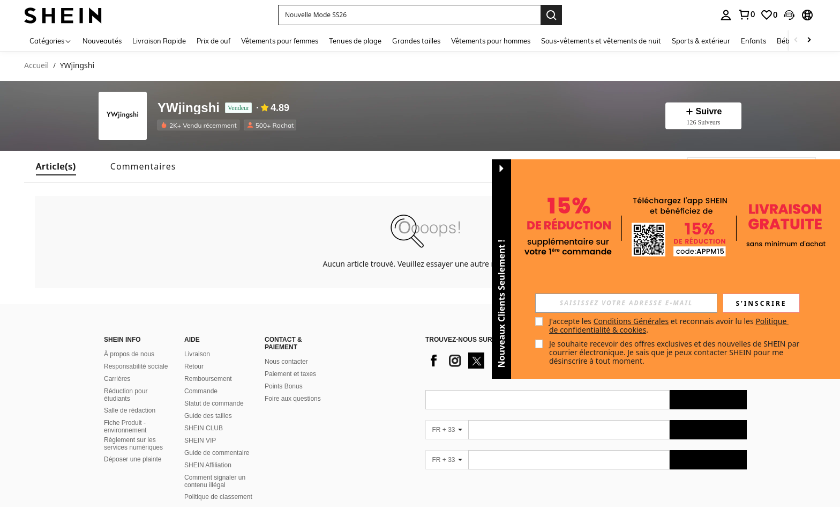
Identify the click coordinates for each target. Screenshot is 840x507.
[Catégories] (50, 40)
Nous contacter (286, 361)
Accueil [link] (36, 65)
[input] (626, 303)
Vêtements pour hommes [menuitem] (490, 40)
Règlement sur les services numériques (133, 443)
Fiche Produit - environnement (125, 426)
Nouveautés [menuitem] (102, 40)
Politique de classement (218, 497)
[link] (746, 14)
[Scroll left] (796, 40)
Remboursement (208, 379)
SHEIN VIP (200, 440)
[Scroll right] (809, 40)
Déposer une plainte (132, 459)
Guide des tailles (208, 416)
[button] (409, 15)
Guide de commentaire (216, 453)
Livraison (197, 354)
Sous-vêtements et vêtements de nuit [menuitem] (601, 40)
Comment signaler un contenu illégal (214, 481)
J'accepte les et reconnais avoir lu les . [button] (669, 325)
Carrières (117, 379)
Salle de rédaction (129, 410)
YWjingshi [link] (77, 65)
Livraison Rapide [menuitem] (159, 40)
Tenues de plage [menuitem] (355, 40)
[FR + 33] (446, 429)
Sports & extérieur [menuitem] (701, 40)
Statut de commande (214, 403)
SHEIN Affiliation (207, 465)
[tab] (56, 166)
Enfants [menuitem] (753, 40)
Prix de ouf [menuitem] (213, 40)
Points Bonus (284, 386)
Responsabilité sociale (136, 366)
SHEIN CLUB (203, 428)
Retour (194, 366)
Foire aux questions (293, 398)
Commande (201, 391)
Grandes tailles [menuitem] (416, 40)
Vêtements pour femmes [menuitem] (279, 40)
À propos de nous (129, 354)
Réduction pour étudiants (125, 394)
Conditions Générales (631, 321)
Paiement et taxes (290, 374)
